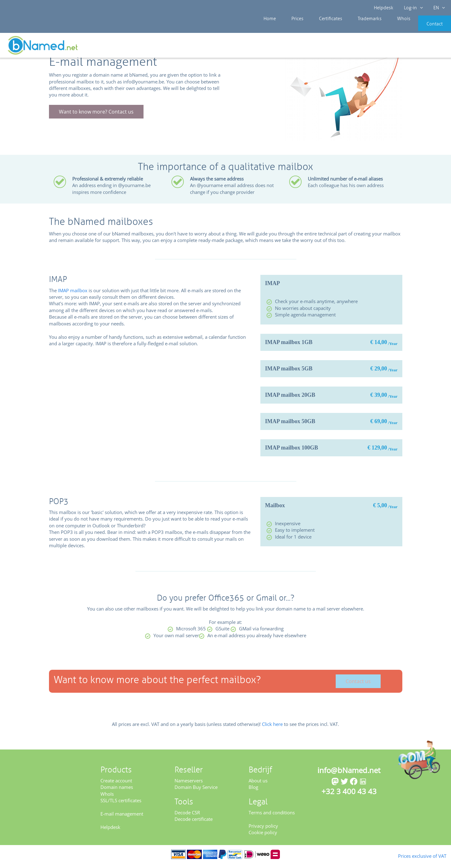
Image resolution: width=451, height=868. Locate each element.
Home (268, 28)
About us (258, 784)
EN (437, 8)
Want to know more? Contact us (96, 116)
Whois (382, 28)
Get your (428, 47)
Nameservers (189, 784)
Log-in (412, 8)
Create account (116, 784)
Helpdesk (384, 8)
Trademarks (353, 28)
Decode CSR (187, 816)
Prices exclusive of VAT (412, 855)
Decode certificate (194, 823)
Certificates (319, 28)
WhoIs (107, 798)
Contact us (358, 685)
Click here (272, 728)
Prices (291, 28)
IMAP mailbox (72, 294)
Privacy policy (263, 830)
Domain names (116, 791)
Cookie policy (263, 836)
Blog (253, 791)
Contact (425, 28)
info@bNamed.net (349, 774)
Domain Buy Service (196, 791)
